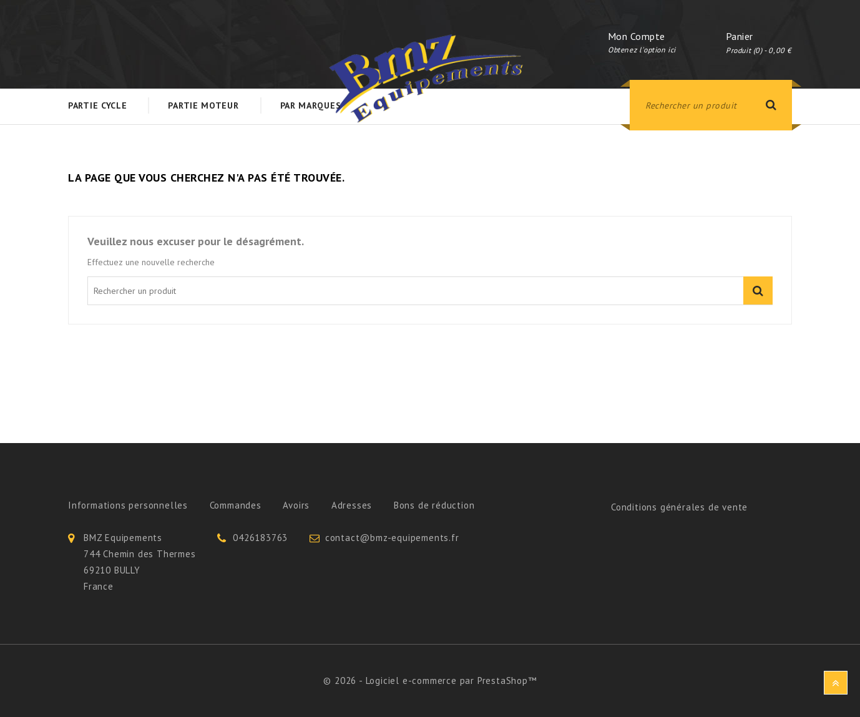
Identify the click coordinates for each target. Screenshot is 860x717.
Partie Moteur (203, 105)
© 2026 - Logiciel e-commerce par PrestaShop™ (429, 680)
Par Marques (310, 105)
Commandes (235, 505)
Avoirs (296, 505)
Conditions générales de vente (679, 507)
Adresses (351, 505)
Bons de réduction (434, 505)
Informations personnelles (128, 505)
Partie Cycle (97, 105)
